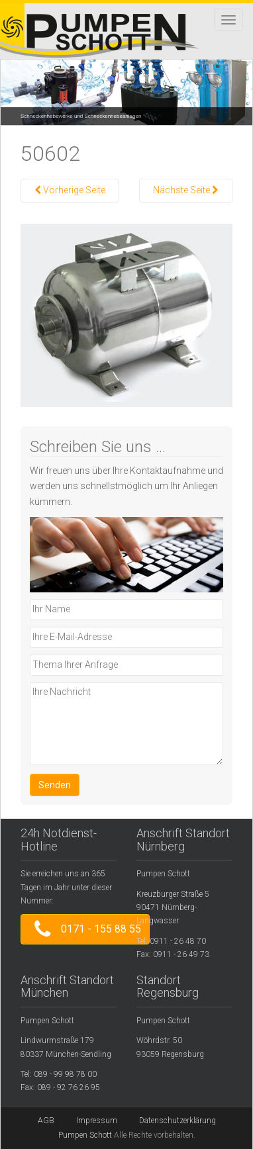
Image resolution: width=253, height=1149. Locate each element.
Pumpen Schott (85, 1135)
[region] (126, 82)
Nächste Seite (186, 190)
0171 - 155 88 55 (85, 929)
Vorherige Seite (69, 190)
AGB (46, 1120)
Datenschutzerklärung (177, 1120)
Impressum (96, 1120)
